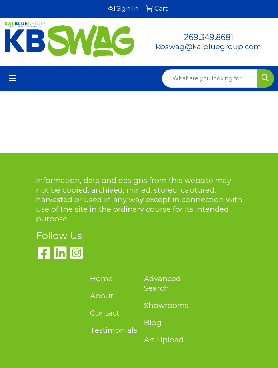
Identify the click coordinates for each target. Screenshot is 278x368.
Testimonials (112, 330)
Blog (153, 322)
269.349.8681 (208, 37)
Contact (104, 313)
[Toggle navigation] (12, 78)
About (101, 295)
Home (101, 278)
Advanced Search (162, 283)
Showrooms (166, 305)
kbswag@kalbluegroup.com (208, 46)
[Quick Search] (209, 78)
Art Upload (164, 339)
